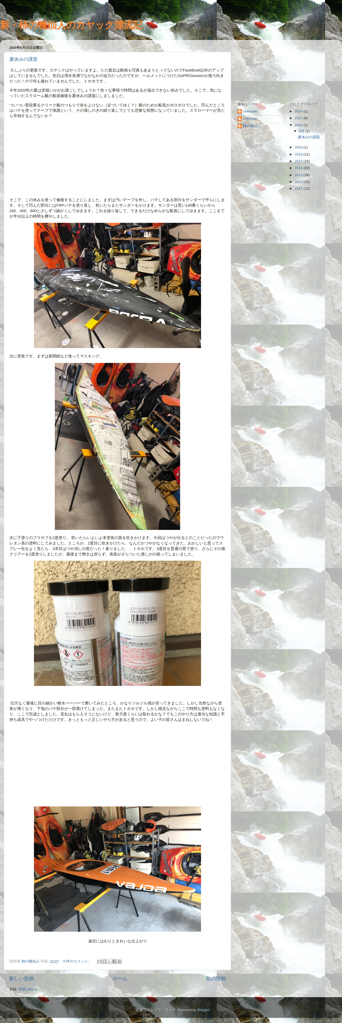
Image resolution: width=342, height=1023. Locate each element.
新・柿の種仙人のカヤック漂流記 (71, 25)
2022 (298, 118)
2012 (298, 182)
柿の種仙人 (252, 126)
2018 (298, 147)
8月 (302, 131)
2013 (298, 175)
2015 (298, 161)
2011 (298, 188)
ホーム (120, 978)
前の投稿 (216, 978)
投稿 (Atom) (28, 989)
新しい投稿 (21, 978)
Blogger (203, 1010)
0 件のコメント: (76, 961)
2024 (298, 111)
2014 (298, 168)
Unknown (250, 111)
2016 (298, 154)
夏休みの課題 (23, 59)
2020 (298, 125)
